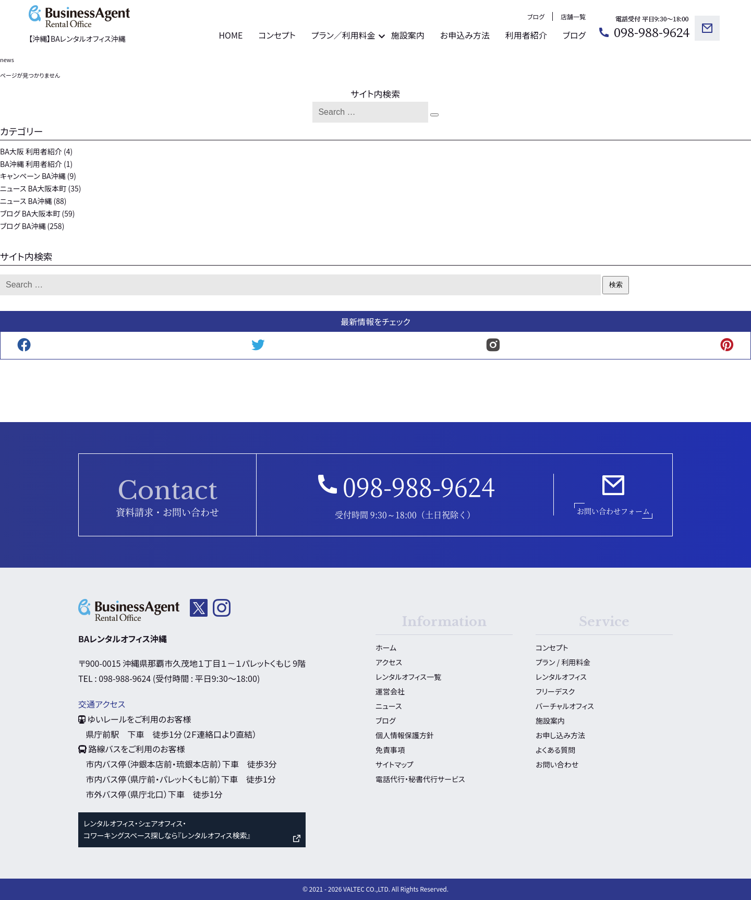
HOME (231, 35)
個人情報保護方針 (405, 735)
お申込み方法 (465, 35)
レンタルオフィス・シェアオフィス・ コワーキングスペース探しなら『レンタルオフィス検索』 (166, 829)
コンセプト (277, 35)
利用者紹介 (526, 35)
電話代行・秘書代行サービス (420, 779)
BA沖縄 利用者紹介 (31, 164)
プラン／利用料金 (343, 35)
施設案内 (408, 35)
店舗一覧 (573, 16)
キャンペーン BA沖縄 (33, 176)
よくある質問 (555, 750)
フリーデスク (555, 691)
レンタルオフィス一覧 (408, 676)
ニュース (389, 706)
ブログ (535, 16)
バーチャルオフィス (565, 706)
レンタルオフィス (561, 676)
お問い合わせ (557, 764)
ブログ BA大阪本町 (30, 213)
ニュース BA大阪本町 (33, 188)
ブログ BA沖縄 (22, 226)
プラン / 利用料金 (563, 662)
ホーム (386, 647)
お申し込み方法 (560, 735)
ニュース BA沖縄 (26, 201)
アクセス (389, 662)
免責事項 (390, 750)
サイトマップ (395, 764)
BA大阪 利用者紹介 (31, 151)
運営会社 (390, 691)
